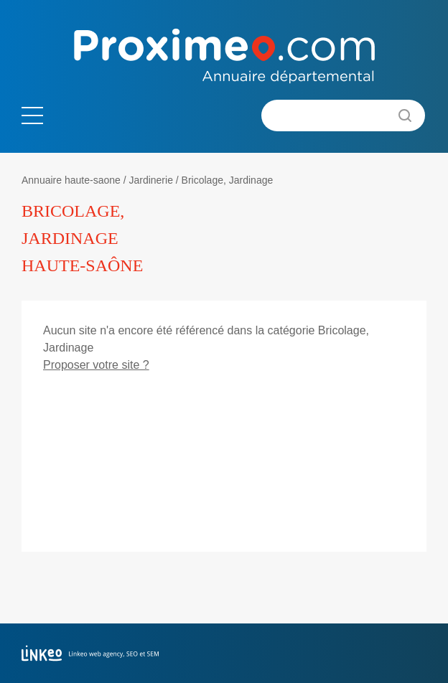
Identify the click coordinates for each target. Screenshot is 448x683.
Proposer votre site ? (96, 365)
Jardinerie (150, 180)
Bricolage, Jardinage (228, 180)
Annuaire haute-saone (71, 180)
